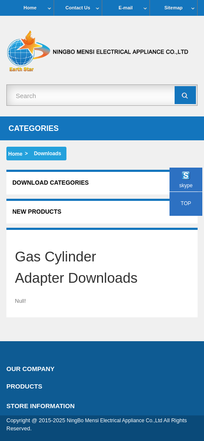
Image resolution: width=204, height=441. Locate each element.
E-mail (126, 7)
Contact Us (78, 7)
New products (36, 211)
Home (30, 7)
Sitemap (173, 7)
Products (24, 386)
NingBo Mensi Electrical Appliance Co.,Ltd (114, 421)
